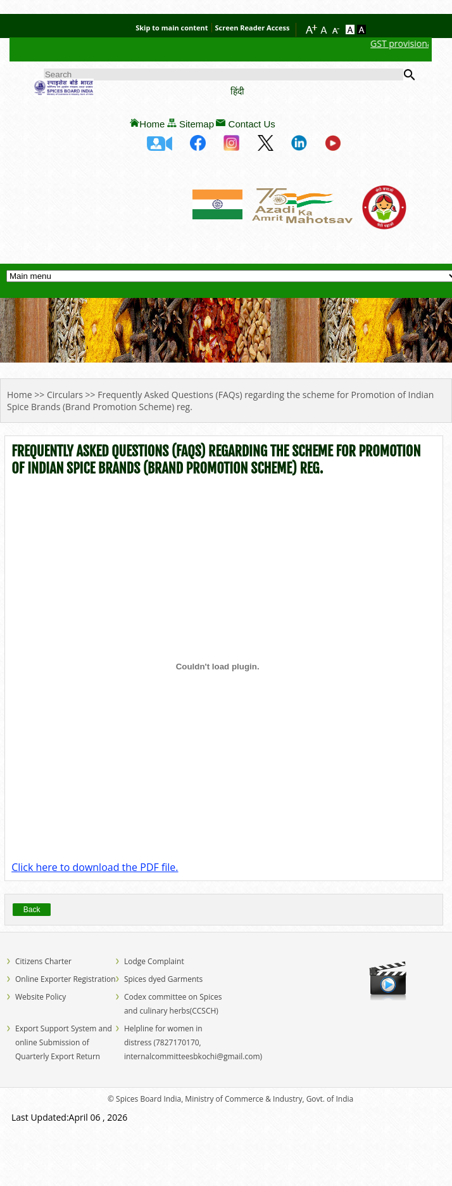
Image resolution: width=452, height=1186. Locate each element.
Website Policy (40, 996)
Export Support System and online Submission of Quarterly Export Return (63, 1042)
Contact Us (252, 124)
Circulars (65, 395)
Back (32, 909)
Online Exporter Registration (65, 979)
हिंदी (237, 91)
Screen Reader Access (252, 27)
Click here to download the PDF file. (94, 867)
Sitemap (196, 124)
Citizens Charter (43, 961)
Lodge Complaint (154, 961)
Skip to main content (171, 27)
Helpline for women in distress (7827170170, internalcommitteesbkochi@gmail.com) (193, 1042)
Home (152, 124)
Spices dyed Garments (163, 979)
